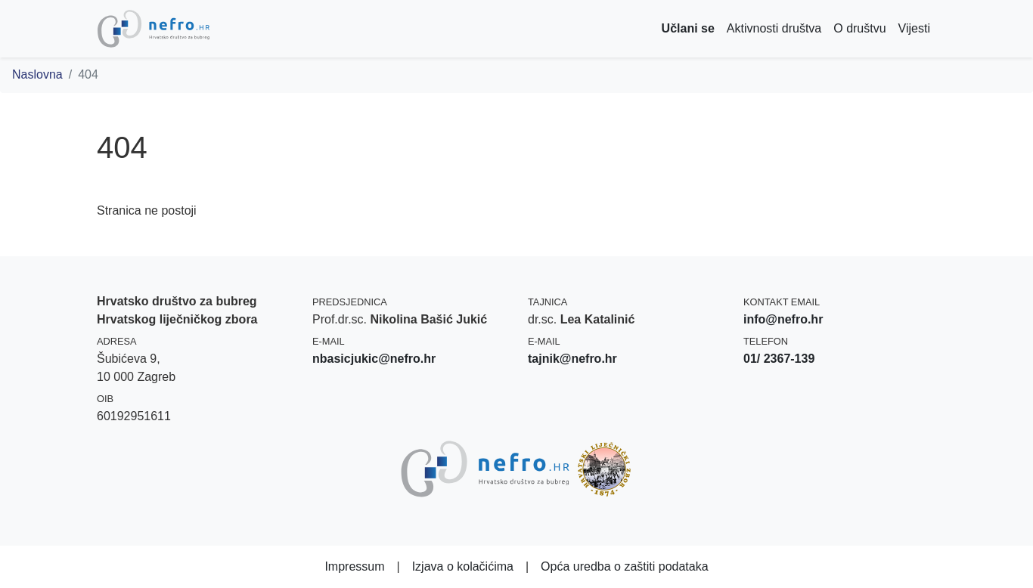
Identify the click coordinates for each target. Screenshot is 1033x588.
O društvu (859, 28)
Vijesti (914, 28)
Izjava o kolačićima (462, 566)
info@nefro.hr (783, 319)
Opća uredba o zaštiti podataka (624, 566)
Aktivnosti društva (774, 28)
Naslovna (37, 74)
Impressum (354, 566)
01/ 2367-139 (778, 358)
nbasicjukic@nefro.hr (374, 358)
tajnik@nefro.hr (572, 358)
